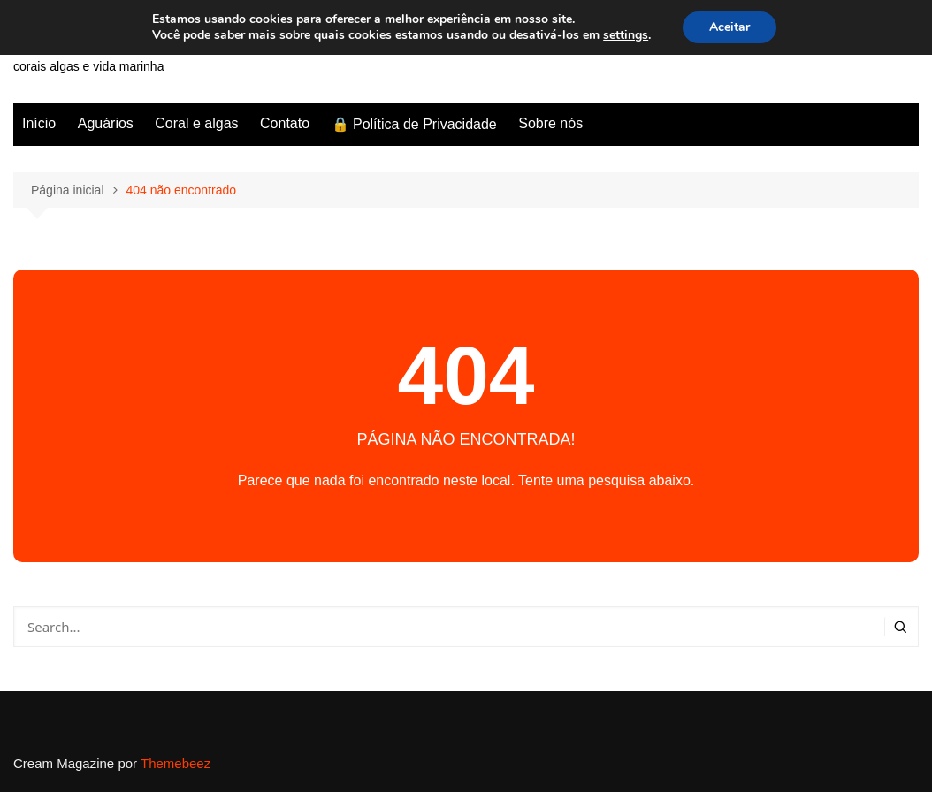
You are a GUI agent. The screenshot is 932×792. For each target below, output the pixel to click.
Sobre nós (550, 123)
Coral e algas (196, 123)
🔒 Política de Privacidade (414, 124)
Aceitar (729, 27)
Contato (284, 123)
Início (39, 123)
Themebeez (175, 763)
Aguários (106, 123)
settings (625, 35)
